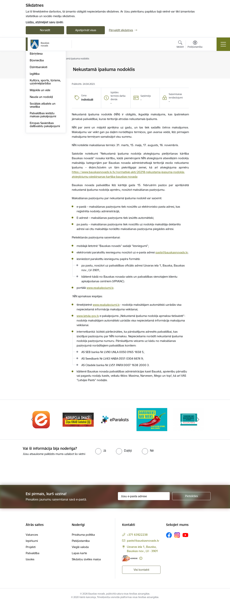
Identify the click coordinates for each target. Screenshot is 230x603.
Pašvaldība (32, 553)
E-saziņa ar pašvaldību (44, 86)
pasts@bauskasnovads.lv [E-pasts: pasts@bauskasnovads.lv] (143, 540)
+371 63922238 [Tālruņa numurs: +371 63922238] (137, 534)
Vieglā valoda (80, 547)
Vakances (32, 534)
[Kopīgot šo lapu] (199, 77)
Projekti (31, 547)
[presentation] (32, 470)
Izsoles (30, 559)
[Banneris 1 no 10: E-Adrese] (41, 419)
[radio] (100, 450)
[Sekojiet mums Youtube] (185, 535)
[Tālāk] (198, 420)
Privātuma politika (83, 534)
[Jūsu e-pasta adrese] (144, 496)
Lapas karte (79, 553)
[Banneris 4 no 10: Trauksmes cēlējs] (152, 419)
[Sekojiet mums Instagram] (177, 535)
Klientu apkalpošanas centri (43, 71)
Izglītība (35, 119)
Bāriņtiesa (36, 99)
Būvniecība (37, 106)
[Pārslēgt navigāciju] (223, 44)
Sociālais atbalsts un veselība (42, 150)
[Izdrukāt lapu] (199, 67)
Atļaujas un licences (42, 93)
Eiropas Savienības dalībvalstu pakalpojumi (45, 170)
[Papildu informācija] (140, 558)
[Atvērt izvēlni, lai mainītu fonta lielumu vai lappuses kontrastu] (195, 44)
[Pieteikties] (191, 496)
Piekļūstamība (81, 541)
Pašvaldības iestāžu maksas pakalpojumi (43, 160)
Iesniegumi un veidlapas (45, 79)
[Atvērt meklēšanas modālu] (180, 44)
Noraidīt (45, 30)
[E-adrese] (129, 558)
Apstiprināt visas (85, 30)
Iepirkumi (32, 541)
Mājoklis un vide (40, 136)
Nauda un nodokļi (41, 142)
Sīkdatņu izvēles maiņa (86, 559)
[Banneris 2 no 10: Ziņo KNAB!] (78, 419)
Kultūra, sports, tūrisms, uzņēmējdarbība (45, 127)
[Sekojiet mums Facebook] (169, 535)
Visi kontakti (141, 569)
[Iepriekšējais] (32, 420)
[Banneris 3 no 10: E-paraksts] (115, 419)
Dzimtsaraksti (38, 113)
